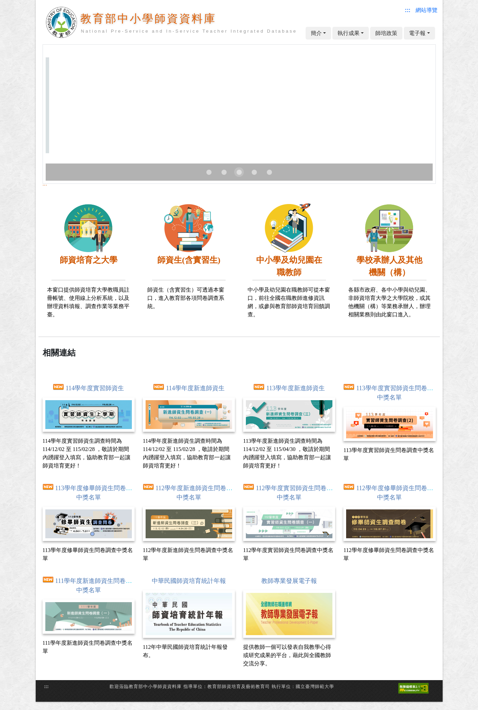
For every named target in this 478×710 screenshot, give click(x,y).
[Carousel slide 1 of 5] (209, 172)
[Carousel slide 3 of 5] (239, 172)
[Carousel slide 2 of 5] (224, 172)
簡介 (316, 33)
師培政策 (386, 33)
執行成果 (349, 33)
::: (45, 184)
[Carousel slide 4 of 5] (254, 172)
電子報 (417, 33)
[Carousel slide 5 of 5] (269, 172)
